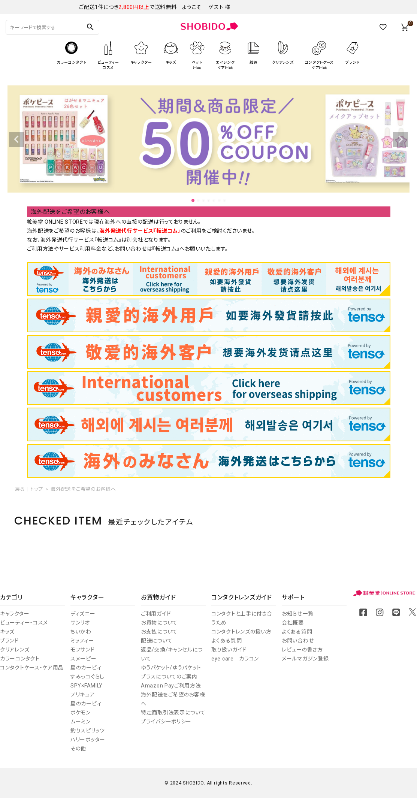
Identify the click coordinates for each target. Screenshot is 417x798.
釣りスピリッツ (87, 731)
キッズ (7, 632)
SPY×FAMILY (86, 686)
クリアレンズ (14, 650)
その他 (78, 749)
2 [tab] (198, 201)
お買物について (159, 623)
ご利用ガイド (156, 614)
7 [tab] (225, 201)
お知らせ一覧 (297, 614)
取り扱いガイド (229, 650)
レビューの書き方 (302, 650)
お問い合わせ (298, 641)
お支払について (159, 632)
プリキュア (82, 695)
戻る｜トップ (29, 489)
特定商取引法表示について (173, 713)
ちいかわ (80, 632)
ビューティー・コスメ (24, 623)
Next (400, 139)
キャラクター (14, 614)
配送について (156, 641)
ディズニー (83, 614)
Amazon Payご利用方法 (171, 686)
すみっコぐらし (87, 677)
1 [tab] (193, 201)
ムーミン (80, 722)
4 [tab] (209, 201)
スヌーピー (83, 659)
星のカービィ (85, 668)
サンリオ (80, 623)
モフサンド (82, 650)
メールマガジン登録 (305, 659)
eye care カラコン (235, 659)
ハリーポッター (87, 740)
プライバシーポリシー (166, 722)
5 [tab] (214, 201)
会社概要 (293, 623)
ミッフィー (82, 641)
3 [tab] (204, 201)
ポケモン (80, 713)
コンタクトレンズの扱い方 (241, 632)
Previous (16, 139)
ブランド (9, 641)
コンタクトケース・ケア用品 (32, 668)
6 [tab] (219, 201)
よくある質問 (226, 641)
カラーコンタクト (20, 659)
